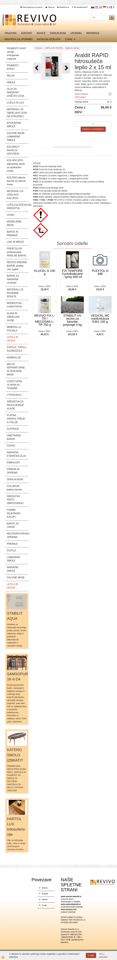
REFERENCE (92, 33)
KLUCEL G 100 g (44, 272)
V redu (91, 955)
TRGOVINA (11, 33)
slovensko (92, 7)
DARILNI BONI (58, 33)
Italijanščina (108, 7)
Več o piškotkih (103, 955)
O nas (68, 39)
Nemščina (104, 7)
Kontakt (26, 33)
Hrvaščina (96, 7)
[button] (66, 68)
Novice (41, 33)
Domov (38, 48)
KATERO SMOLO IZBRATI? (15, 755)
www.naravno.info (68, 909)
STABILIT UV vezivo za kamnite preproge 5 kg (72, 320)
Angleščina (100, 7)
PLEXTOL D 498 (100, 272)
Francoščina (112, 7)
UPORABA (76, 33)
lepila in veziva (72, 48)
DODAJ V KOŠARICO (93, 129)
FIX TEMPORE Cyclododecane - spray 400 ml (72, 274)
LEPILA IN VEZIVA (54, 48)
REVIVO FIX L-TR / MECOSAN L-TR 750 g (44, 320)
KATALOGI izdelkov (48, 39)
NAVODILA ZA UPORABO (18, 39)
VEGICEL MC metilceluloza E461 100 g (100, 318)
